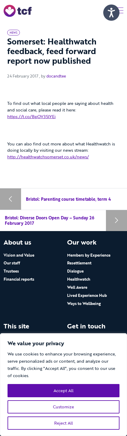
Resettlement (79, 263)
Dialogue (75, 271)
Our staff (12, 263)
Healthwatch (78, 279)
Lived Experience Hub (87, 295)
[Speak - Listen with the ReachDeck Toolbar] (111, 13)
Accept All (63, 390)
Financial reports (19, 279)
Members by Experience (88, 255)
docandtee (56, 76)
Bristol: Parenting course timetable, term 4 (68, 199)
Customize (63, 407)
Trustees (11, 271)
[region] (63, 384)
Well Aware (77, 287)
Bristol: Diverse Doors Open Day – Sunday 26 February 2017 (49, 220)
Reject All (63, 423)
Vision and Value (19, 255)
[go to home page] (18, 10)
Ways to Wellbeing (84, 303)
